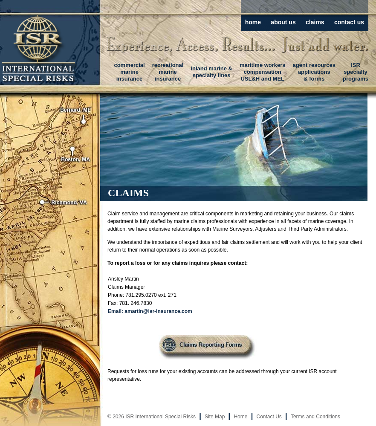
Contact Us (268, 417)
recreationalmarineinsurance (168, 72)
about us (283, 22)
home (253, 22)
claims (315, 22)
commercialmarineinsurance (129, 72)
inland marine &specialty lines (211, 71)
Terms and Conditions (315, 417)
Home (240, 417)
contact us (349, 22)
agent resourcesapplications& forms (314, 72)
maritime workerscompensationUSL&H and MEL (263, 72)
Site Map (215, 417)
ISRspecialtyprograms (355, 72)
